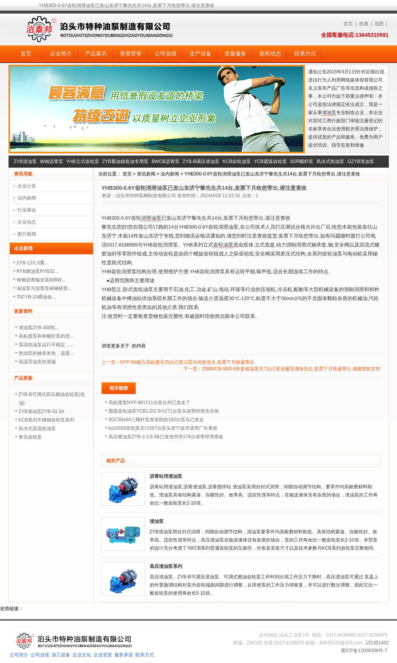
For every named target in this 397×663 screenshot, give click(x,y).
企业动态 (26, 222)
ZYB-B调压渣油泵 (201, 161)
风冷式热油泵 (330, 161)
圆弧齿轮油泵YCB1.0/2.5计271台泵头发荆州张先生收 (164, 411)
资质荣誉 (131, 53)
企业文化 (81, 655)
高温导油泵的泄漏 (37, 361)
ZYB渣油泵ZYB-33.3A (41, 411)
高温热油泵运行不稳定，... (46, 344)
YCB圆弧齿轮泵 (270, 161)
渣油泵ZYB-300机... (39, 327)
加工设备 (61, 655)
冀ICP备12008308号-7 (364, 650)
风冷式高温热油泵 (37, 428)
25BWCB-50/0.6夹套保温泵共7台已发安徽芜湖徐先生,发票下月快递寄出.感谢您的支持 (291, 368)
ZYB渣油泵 (25, 161)
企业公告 (26, 186)
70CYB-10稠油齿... (36, 297)
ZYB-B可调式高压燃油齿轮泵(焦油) (52, 399)
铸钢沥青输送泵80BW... (41, 280)
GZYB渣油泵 (360, 161)
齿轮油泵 (223, 245)
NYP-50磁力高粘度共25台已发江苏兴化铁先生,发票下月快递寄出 (187, 362)
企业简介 (61, 53)
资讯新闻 (146, 174)
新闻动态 (270, 53)
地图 (379, 23)
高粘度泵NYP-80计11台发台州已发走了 (149, 402)
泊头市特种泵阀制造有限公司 (146, 195)
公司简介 (19, 655)
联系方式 (305, 53)
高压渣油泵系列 (166, 566)
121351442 (376, 643)
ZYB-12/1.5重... (33, 263)
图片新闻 (26, 234)
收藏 (363, 23)
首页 (348, 23)
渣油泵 (329, 112)
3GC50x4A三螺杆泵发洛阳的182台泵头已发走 (156, 419)
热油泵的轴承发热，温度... (46, 353)
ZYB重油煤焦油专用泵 (125, 161)
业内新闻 (170, 174)
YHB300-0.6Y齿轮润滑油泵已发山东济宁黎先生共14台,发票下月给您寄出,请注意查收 (272, 174)
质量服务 (235, 53)
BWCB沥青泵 (166, 161)
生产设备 (200, 53)
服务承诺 (123, 655)
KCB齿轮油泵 (237, 161)
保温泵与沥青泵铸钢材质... (44, 288)
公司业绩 (165, 53)
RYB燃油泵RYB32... (38, 271)
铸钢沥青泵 (51, 161)
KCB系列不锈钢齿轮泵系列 (47, 420)
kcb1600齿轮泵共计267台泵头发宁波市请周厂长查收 (163, 428)
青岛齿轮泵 (30, 437)
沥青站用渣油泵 (166, 476)
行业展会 (26, 210)
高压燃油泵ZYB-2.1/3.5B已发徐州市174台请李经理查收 (166, 436)
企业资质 (102, 655)
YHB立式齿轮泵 (82, 161)
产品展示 (96, 53)
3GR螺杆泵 (302, 161)
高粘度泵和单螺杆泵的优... (46, 336)
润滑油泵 (151, 218)
